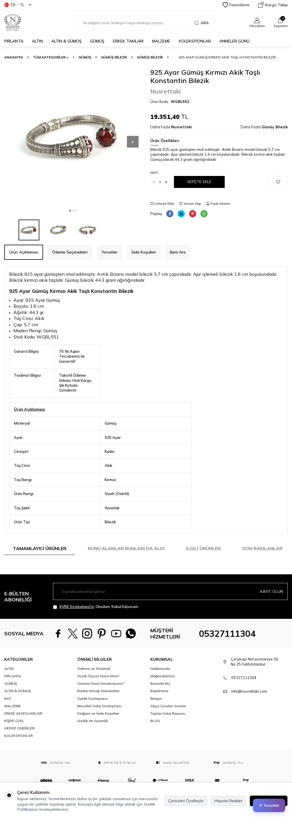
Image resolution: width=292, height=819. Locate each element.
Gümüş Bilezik (114, 57)
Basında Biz (160, 698)
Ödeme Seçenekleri (70, 252)
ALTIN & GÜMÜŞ (66, 41)
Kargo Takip (273, 5)
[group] (73, 137)
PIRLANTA (13, 41)
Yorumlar (109, 252)
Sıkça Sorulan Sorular (168, 720)
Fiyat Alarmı (218, 203)
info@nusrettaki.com (249, 706)
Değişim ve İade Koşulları (98, 728)
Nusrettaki (165, 91)
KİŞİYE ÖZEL (14, 735)
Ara (201, 22)
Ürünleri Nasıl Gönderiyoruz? (100, 698)
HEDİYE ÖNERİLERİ (19, 743)
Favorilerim (236, 5)
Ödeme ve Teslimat (93, 683)
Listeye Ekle (162, 203)
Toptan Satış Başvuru (167, 728)
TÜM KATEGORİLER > (51, 57)
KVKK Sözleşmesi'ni (77, 606)
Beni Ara (178, 252)
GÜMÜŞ (97, 41)
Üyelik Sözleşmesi (92, 713)
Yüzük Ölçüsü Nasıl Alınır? (98, 691)
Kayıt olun (271, 591)
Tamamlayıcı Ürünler (39, 548)
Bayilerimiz (159, 706)
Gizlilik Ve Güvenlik (92, 735)
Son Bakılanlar (262, 548)
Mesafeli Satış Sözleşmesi (99, 720)
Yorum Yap (190, 203)
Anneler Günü (234, 41)
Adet (154, 173)
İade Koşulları (143, 252)
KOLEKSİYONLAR (195, 41)
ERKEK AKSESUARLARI (23, 728)
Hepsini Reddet (228, 800)
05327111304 (227, 641)
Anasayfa (13, 57)
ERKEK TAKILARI (128, 41)
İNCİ (7, 713)
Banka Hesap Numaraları (98, 706)
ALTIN (37, 41)
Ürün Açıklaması (23, 252)
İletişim (156, 713)
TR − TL (17, 4)
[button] (70, 211)
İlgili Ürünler (203, 548)
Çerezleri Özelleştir (186, 800)
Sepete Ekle (199, 181)
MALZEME (161, 41)
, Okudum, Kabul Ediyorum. (96, 606)
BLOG (155, 735)
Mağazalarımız (162, 691)
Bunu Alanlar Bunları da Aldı (126, 548)
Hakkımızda (160, 683)
